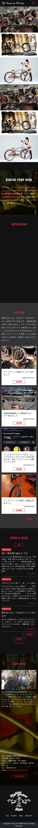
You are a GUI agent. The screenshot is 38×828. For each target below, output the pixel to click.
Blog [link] (21, 816)
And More (19, 382)
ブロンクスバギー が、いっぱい (19, 583)
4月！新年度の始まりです (15, 553)
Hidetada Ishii (19, 643)
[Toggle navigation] (33, 3)
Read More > (31, 573)
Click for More (19, 776)
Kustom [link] (14, 816)
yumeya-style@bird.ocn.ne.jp (18, 770)
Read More (29, 519)
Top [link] (7, 816)
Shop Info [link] (28, 816)
